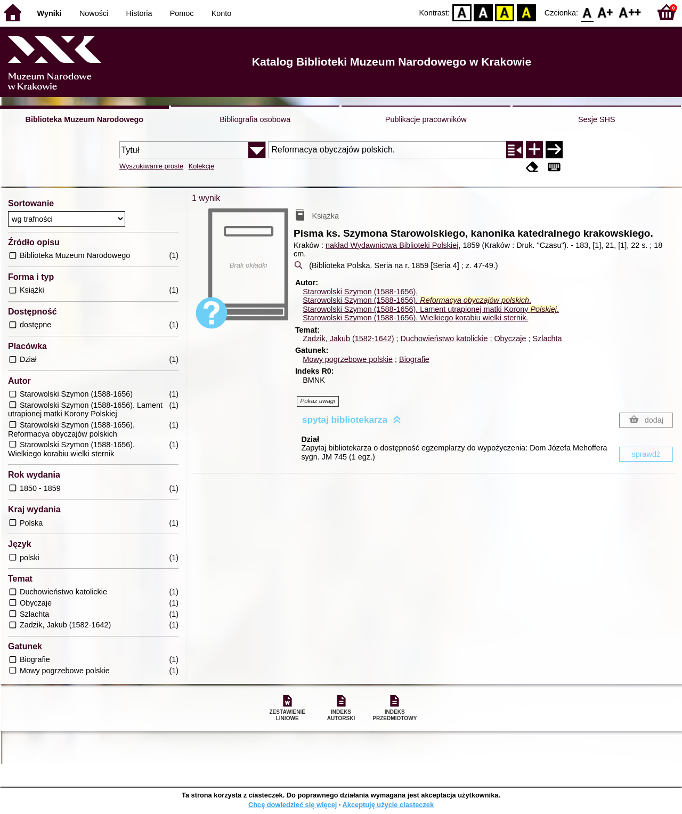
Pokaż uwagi (318, 401)
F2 (630, 12)
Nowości (93, 13)
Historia (139, 13)
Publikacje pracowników (426, 119)
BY (526, 12)
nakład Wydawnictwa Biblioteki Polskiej (392, 245)
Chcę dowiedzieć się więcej (292, 805)
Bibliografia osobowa (255, 119)
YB (504, 12)
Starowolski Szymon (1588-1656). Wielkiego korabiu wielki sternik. (415, 317)
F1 (605, 12)
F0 (587, 12)
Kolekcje (201, 166)
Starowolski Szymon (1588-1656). (360, 291)
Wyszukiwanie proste (151, 166)
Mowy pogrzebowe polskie (348, 359)
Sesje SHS (596, 119)
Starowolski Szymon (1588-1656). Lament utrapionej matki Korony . (431, 309)
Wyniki (49, 13)
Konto (222, 13)
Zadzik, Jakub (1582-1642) (348, 338)
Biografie (414, 359)
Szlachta (547, 338)
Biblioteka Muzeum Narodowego (84, 119)
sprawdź (646, 454)
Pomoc (182, 13)
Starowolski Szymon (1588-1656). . (417, 300)
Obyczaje (510, 338)
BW (483, 12)
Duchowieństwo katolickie (444, 338)
